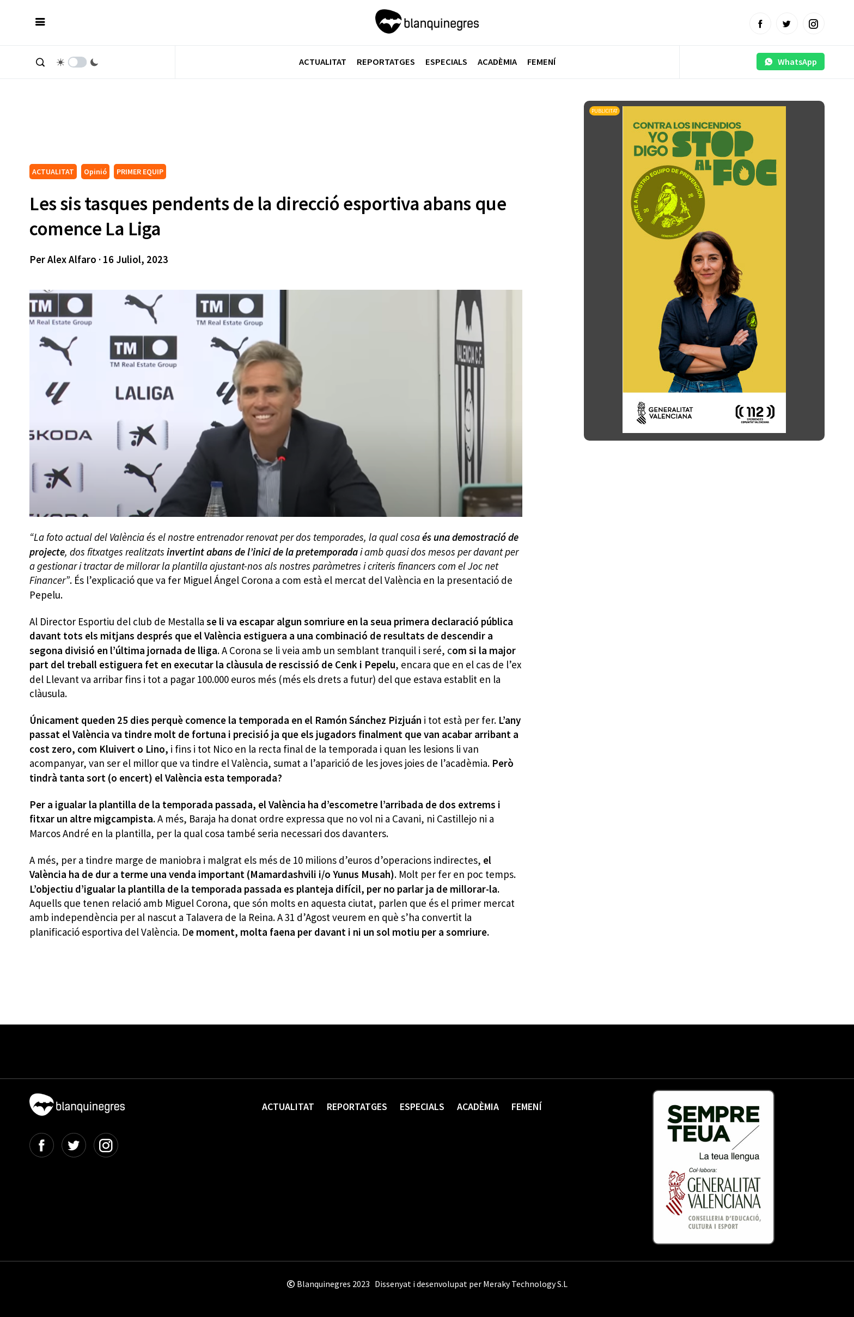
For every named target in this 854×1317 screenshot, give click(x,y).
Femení (541, 62)
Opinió (95, 171)
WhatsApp (790, 61)
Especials (446, 62)
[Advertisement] (227, 130)
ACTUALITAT (53, 171)
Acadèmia (497, 62)
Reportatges (386, 62)
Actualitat (322, 62)
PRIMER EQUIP (140, 171)
